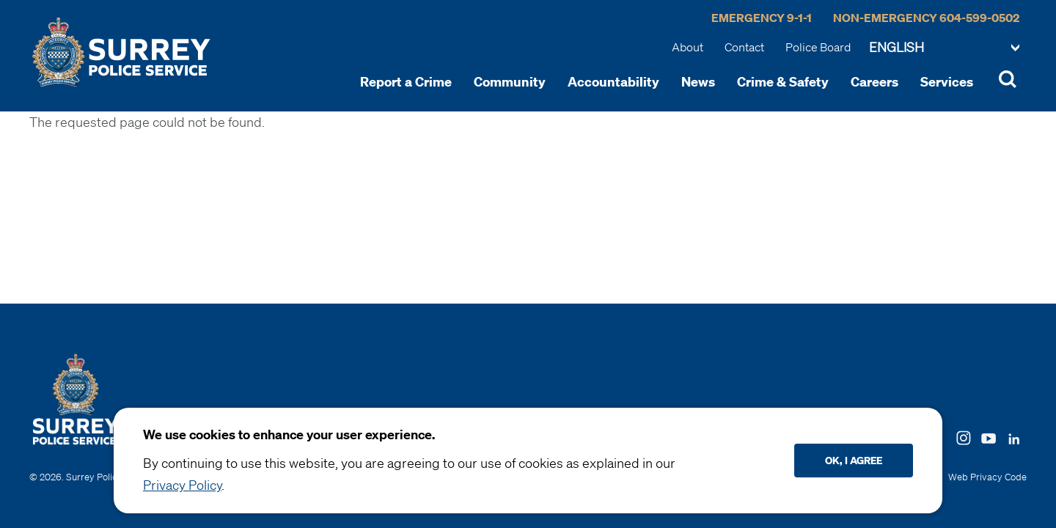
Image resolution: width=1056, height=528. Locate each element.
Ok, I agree (853, 460)
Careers (874, 81)
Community (510, 81)
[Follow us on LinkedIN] (1014, 435)
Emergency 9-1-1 (761, 17)
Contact (744, 47)
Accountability (613, 81)
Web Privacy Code (987, 477)
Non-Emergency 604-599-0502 (926, 17)
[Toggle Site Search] (1007, 81)
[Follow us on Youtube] (988, 435)
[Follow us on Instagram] (963, 436)
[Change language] (944, 48)
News (698, 81)
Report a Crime (406, 81)
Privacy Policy (182, 485)
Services (946, 81)
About (687, 47)
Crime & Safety (783, 81)
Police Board (818, 47)
